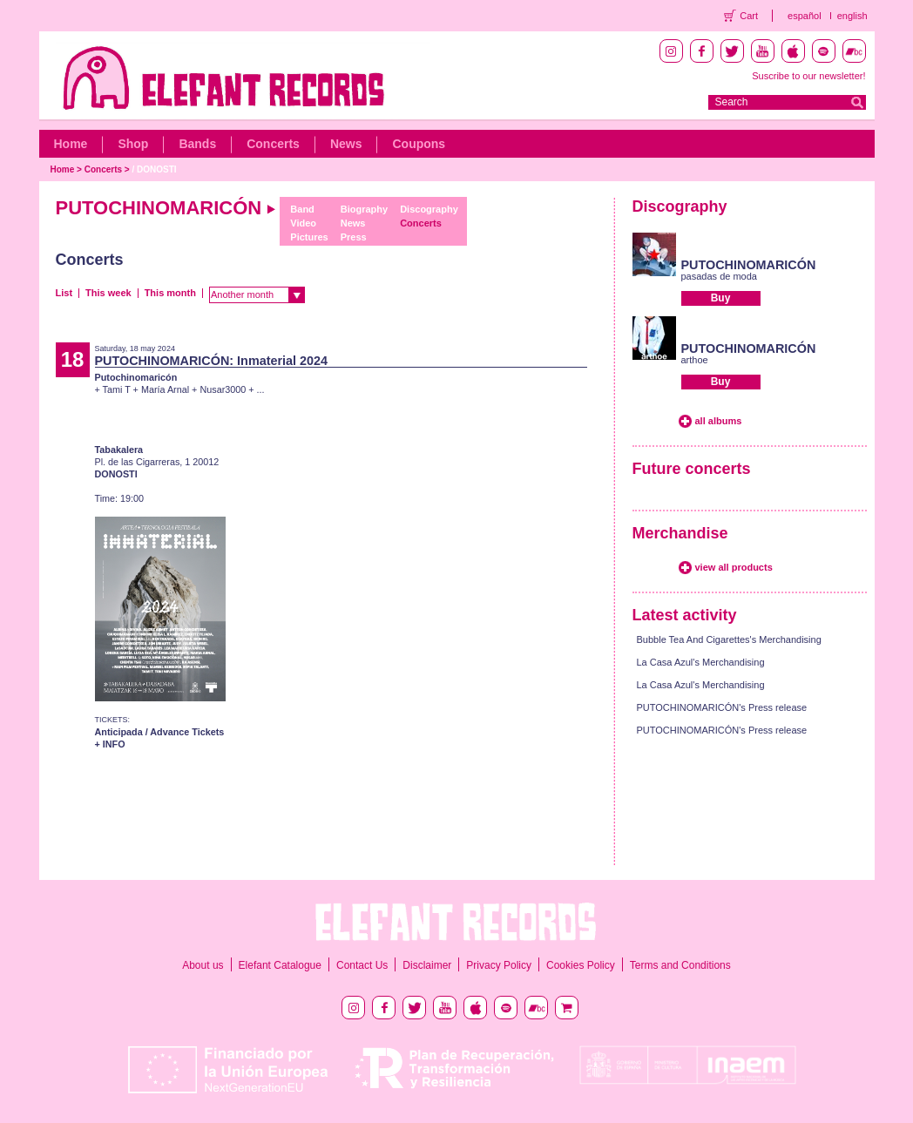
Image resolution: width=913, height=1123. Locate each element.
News (346, 144)
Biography (364, 209)
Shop (133, 144)
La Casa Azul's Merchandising (701, 662)
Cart (749, 15)
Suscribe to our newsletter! (808, 76)
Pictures (309, 237)
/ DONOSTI (154, 169)
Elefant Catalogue (280, 965)
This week (108, 293)
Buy (721, 298)
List (64, 293)
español (805, 15)
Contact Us (362, 965)
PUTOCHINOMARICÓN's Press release (722, 707)
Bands (197, 144)
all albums (718, 421)
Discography (429, 209)
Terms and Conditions (680, 965)
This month (170, 293)
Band (302, 209)
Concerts (273, 144)
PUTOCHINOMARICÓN (748, 265)
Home (71, 144)
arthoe (694, 360)
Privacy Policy (498, 965)
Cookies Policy (580, 965)
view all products (734, 567)
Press (354, 237)
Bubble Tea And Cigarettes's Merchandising (729, 639)
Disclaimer (426, 965)
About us (202, 965)
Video (303, 223)
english (852, 15)
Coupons (418, 144)
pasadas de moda (719, 276)
